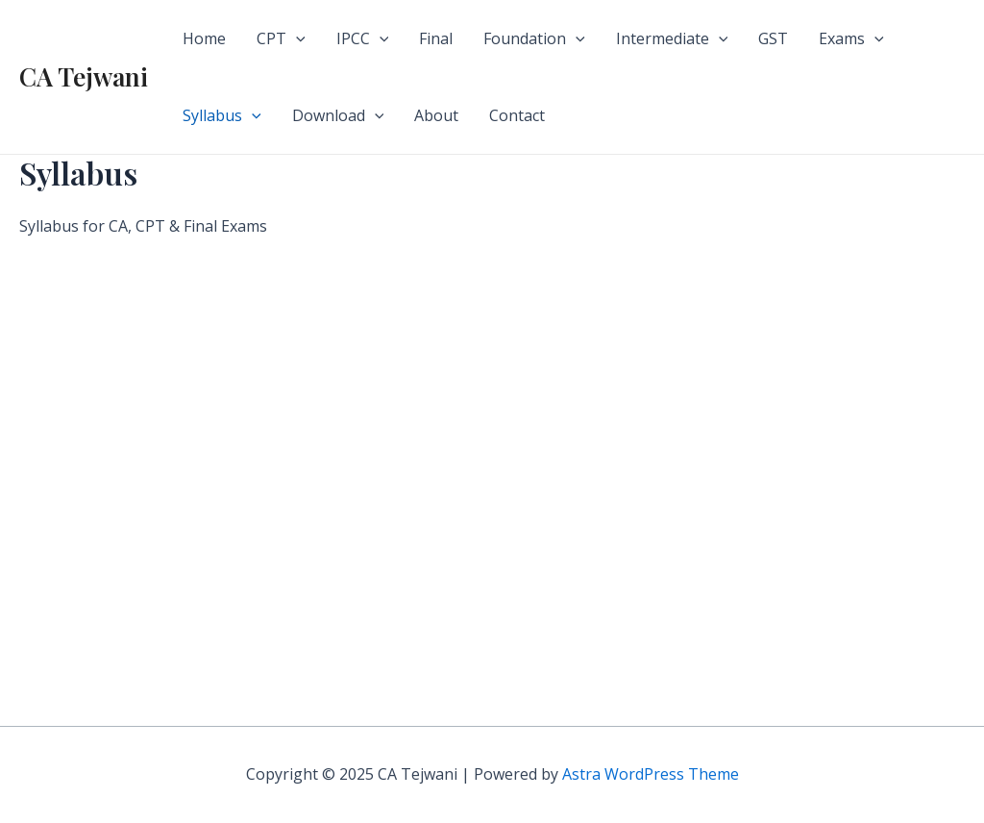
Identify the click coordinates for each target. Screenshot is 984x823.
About (436, 115)
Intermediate (672, 38)
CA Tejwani (83, 76)
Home (204, 38)
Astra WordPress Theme (650, 774)
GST (773, 38)
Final (436, 38)
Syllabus (222, 115)
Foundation (534, 38)
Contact (517, 115)
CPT (281, 38)
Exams (851, 38)
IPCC (362, 38)
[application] (296, 38)
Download (338, 115)
